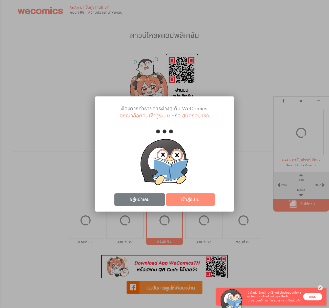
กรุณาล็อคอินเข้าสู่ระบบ (145, 115)
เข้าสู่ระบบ (190, 199)
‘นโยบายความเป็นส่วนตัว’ (286, 300)
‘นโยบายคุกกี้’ (255, 300)
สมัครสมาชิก (196, 115)
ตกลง (313, 296)
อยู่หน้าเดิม (140, 199)
